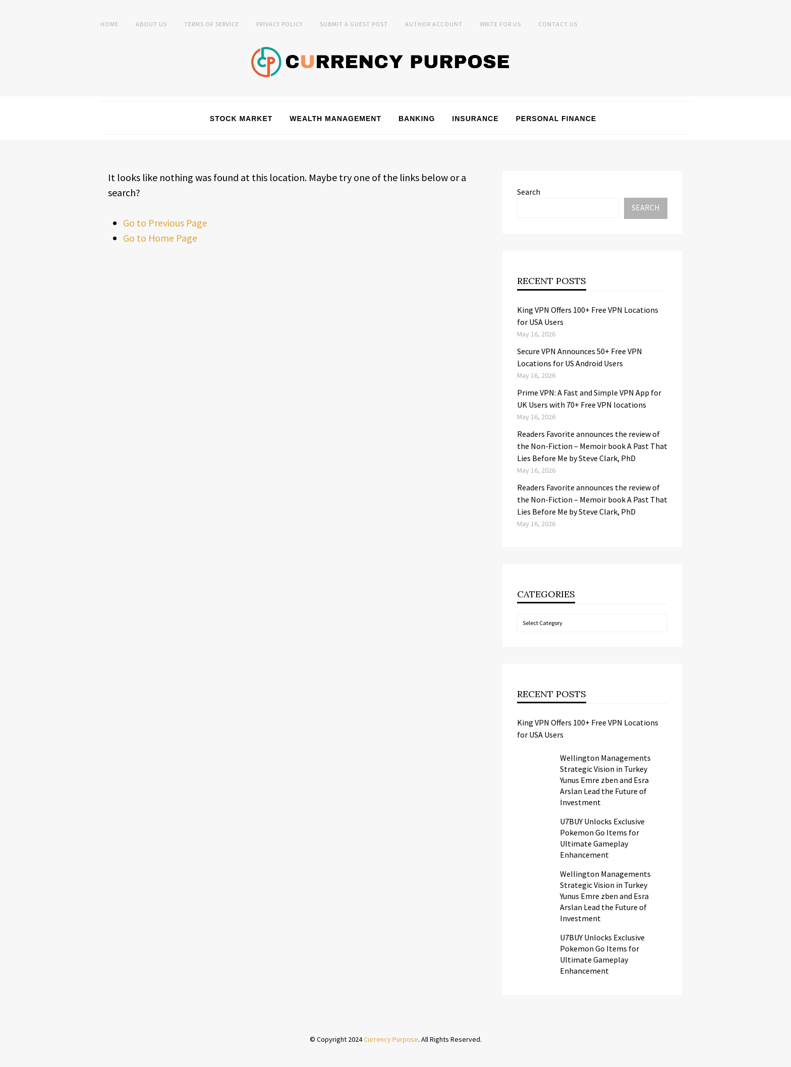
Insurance (475, 119)
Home (109, 24)
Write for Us (500, 24)
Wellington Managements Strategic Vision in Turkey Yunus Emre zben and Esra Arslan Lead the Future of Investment (605, 780)
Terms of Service (211, 24)
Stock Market (241, 119)
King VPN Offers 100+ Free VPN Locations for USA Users (587, 728)
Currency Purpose (391, 1039)
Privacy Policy (279, 24)
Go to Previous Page (165, 222)
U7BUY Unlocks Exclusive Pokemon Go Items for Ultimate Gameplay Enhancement (602, 838)
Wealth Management (335, 119)
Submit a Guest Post (354, 24)
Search (528, 192)
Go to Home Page (160, 238)
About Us (151, 24)
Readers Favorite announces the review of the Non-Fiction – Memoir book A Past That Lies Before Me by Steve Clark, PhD (592, 446)
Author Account (434, 24)
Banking (417, 119)
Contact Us (558, 24)
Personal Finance (556, 119)
